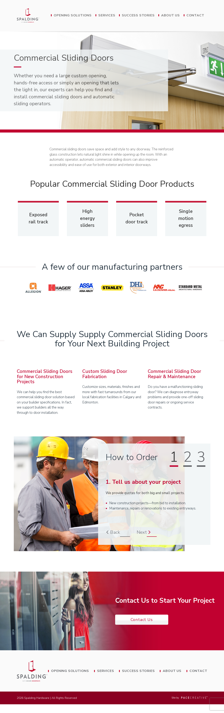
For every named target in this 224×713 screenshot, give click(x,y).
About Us (170, 15)
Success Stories (138, 15)
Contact (195, 15)
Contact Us (142, 628)
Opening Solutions (73, 15)
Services (106, 15)
